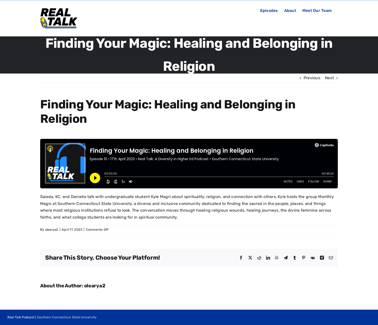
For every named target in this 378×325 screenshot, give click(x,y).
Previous (312, 77)
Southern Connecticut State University (67, 317)
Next (329, 77)
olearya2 (51, 229)
